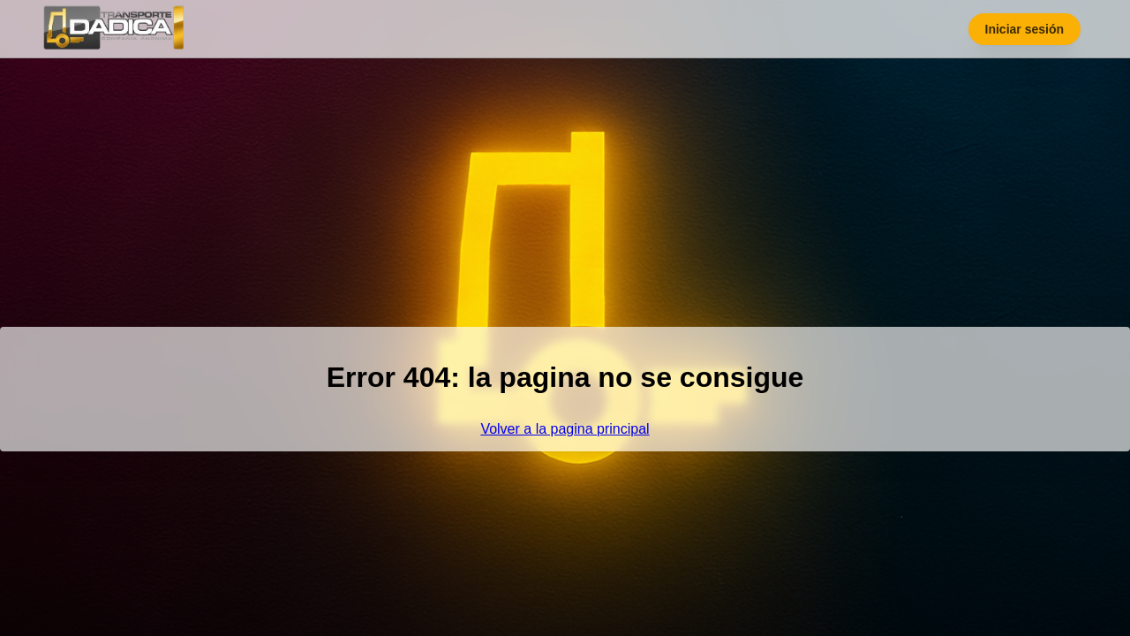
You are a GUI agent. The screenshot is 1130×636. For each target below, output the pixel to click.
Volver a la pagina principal (564, 428)
